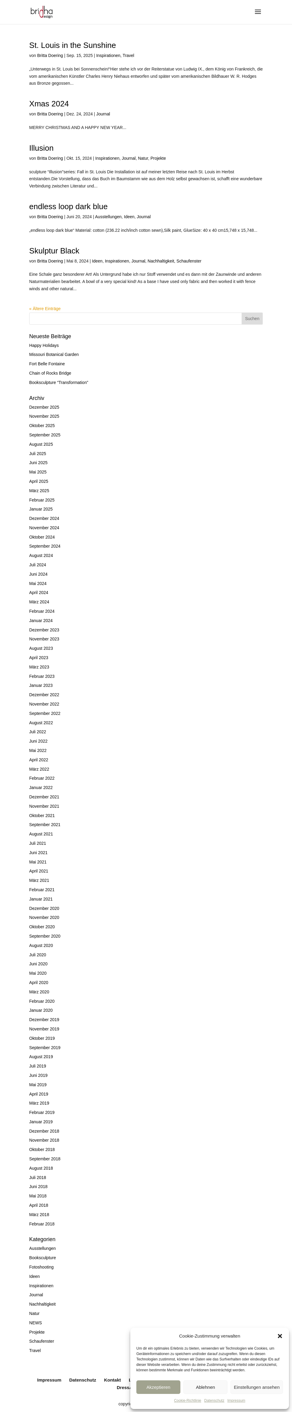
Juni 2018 (38, 1186)
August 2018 (41, 1168)
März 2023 (39, 667)
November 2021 (44, 806)
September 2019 (45, 1047)
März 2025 (39, 490)
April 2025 (38, 481)
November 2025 (44, 416)
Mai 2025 (38, 472)
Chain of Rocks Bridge (50, 373)
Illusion (41, 148)
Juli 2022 (37, 731)
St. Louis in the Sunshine (72, 45)
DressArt (126, 1387)
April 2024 (38, 592)
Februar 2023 (42, 676)
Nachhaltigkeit (161, 261)
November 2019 (44, 1029)
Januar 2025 (41, 509)
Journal (103, 114)
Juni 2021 (38, 852)
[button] (280, 1336)
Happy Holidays (44, 345)
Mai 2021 (38, 862)
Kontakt (112, 1379)
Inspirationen (108, 55)
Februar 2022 (42, 778)
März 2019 (39, 1103)
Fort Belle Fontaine (47, 363)
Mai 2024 (38, 583)
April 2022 (38, 759)
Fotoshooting (41, 1267)
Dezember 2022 (44, 694)
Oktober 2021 (42, 815)
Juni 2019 (38, 1075)
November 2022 (44, 704)
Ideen (129, 216)
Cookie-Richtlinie (187, 1400)
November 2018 (44, 1140)
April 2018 (38, 1205)
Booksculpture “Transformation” (58, 382)
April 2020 (38, 982)
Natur (143, 158)
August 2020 (41, 945)
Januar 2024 (41, 620)
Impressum (236, 1400)
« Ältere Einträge (45, 308)
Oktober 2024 (42, 537)
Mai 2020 (38, 973)
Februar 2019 (42, 1112)
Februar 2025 (42, 500)
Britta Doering (50, 55)
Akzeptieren (158, 1387)
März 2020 (39, 991)
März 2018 (39, 1214)
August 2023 (41, 648)
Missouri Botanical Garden (54, 354)
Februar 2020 (42, 1001)
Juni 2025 (38, 462)
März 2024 (39, 601)
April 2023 (38, 657)
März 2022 (39, 769)
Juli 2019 (37, 1066)
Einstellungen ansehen (257, 1387)
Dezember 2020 (44, 908)
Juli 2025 (37, 453)
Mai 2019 (38, 1084)
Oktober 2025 (42, 425)
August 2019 (41, 1056)
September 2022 (45, 713)
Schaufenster (189, 261)
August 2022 (41, 722)
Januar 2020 (41, 1010)
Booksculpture (42, 1257)
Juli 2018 (37, 1177)
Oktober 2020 (42, 926)
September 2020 (45, 936)
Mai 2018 (38, 1195)
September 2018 (45, 1158)
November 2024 (44, 527)
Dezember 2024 (44, 518)
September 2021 (45, 824)
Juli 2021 (37, 843)
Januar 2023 (41, 685)
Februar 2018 (42, 1224)
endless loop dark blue (68, 206)
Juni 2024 (38, 574)
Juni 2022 (38, 741)
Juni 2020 (38, 963)
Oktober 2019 (42, 1038)
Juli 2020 (37, 954)
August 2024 (41, 555)
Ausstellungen (108, 216)
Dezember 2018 (44, 1131)
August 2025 (41, 444)
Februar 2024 (42, 611)
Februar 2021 (42, 889)
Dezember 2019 (44, 1019)
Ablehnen (205, 1387)
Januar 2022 (41, 787)
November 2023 (44, 639)
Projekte (158, 158)
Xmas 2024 (49, 103)
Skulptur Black (54, 250)
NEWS (35, 1322)
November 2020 (44, 917)
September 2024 (45, 546)
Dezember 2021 (44, 796)
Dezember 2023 (44, 629)
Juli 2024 (37, 564)
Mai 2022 (38, 750)
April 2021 (38, 871)
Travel (128, 55)
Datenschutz (214, 1400)
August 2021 (41, 834)
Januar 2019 (41, 1121)
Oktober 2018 (42, 1149)
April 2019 (38, 1094)
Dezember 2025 (44, 407)
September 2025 (45, 434)
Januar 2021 (41, 899)
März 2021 (39, 880)
